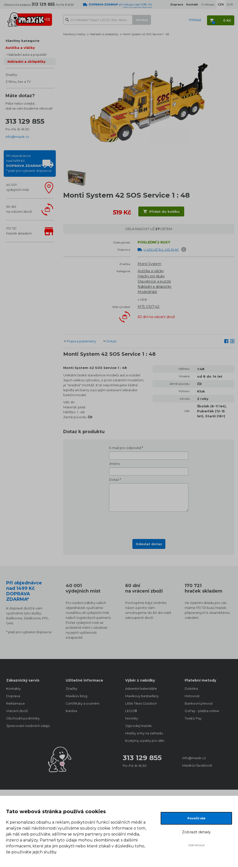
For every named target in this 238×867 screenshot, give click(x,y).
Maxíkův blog (76, 696)
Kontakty (13, 688)
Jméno (114, 464)
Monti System (149, 264)
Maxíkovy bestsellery (142, 696)
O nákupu (207, 4)
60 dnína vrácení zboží (19, 209)
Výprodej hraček (138, 726)
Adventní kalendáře (141, 688)
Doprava (13, 696)
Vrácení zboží (17, 711)
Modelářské (147, 292)
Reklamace (15, 703)
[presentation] (148, 524)
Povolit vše (196, 818)
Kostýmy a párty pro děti (144, 741)
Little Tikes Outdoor (141, 703)
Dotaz (111, 341)
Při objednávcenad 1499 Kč (29, 163)
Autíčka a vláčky (20, 48)
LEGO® (131, 711)
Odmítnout (196, 845)
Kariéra (71, 711)
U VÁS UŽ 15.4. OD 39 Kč (161, 249)
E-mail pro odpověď (125, 448)
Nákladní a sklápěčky (26, 61)
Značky (11, 75)
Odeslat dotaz (149, 544)
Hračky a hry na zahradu (144, 733)
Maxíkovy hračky (74, 34)
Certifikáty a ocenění (82, 703)
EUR (230, 4)
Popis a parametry (81, 341)
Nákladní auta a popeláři (27, 55)
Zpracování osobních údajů (28, 726)
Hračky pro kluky (151, 276)
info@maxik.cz (17, 137)
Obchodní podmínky (23, 718)
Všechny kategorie (22, 41)
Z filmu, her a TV (18, 82)
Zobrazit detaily (196, 832)
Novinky (131, 718)
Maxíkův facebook (197, 765)
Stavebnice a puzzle (154, 281)
